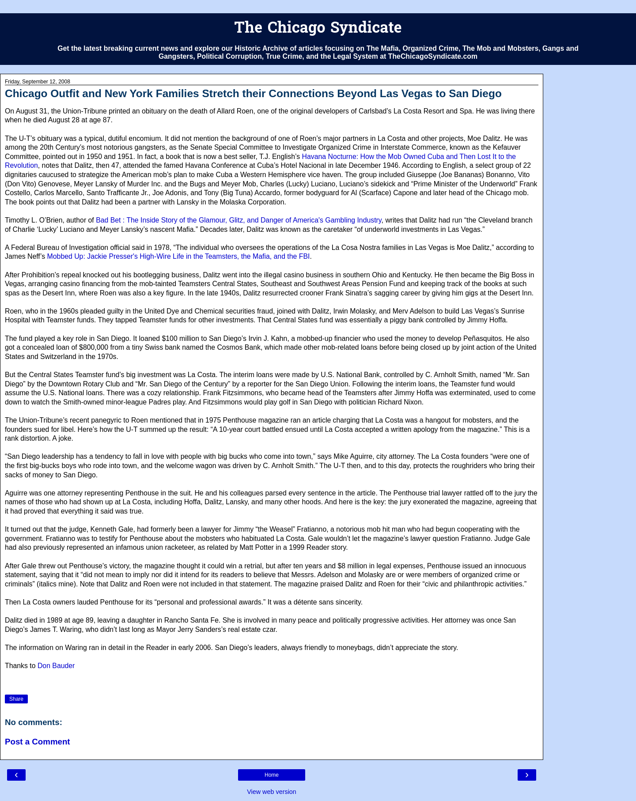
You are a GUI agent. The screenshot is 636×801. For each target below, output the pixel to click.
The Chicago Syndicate (317, 29)
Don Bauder (56, 665)
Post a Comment (37, 741)
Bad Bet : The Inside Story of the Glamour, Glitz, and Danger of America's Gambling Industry (238, 220)
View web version (271, 791)
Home (272, 775)
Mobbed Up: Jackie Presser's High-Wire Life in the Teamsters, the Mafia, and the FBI (178, 256)
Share (16, 699)
